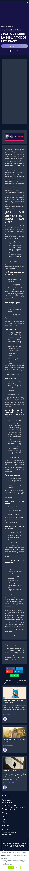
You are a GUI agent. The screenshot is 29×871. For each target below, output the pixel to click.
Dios (10, 199)
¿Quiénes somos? (7, 810)
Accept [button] (11, 867)
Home (2, 26)
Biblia (10, 233)
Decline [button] (17, 867)
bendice (14, 595)
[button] (6, 665)
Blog (9, 26)
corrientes (16, 318)
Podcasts (4, 813)
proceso (7, 174)
